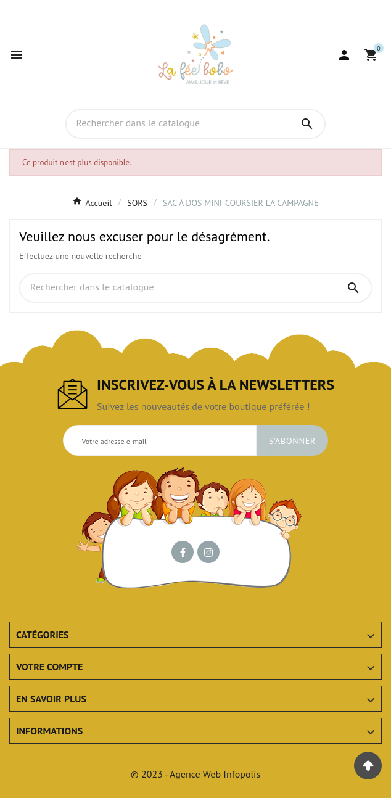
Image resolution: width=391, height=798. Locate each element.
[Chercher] (178, 123)
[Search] (307, 124)
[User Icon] (344, 54)
